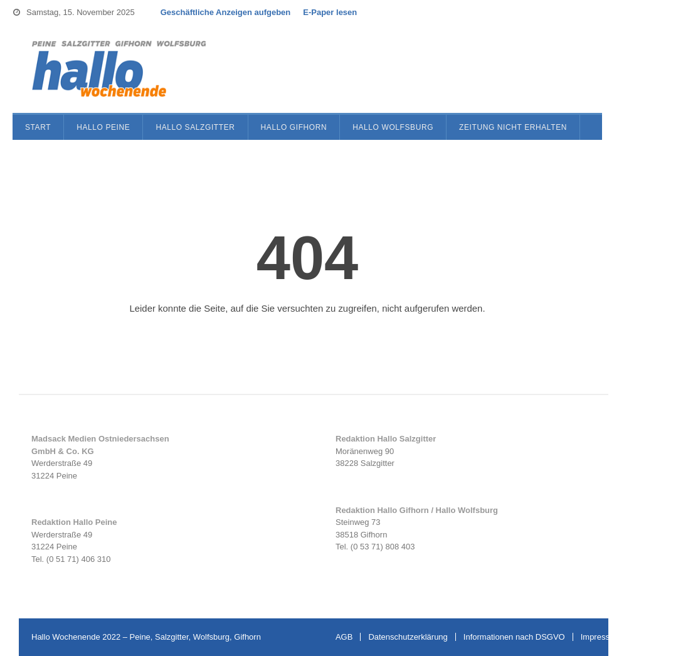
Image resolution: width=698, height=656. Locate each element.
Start (38, 127)
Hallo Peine (103, 127)
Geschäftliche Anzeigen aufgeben (226, 12)
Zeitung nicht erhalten (513, 127)
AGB (344, 637)
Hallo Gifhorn (294, 127)
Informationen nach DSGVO (514, 637)
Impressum (601, 637)
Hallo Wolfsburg (392, 127)
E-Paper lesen (330, 12)
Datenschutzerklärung (407, 637)
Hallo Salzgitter (195, 127)
